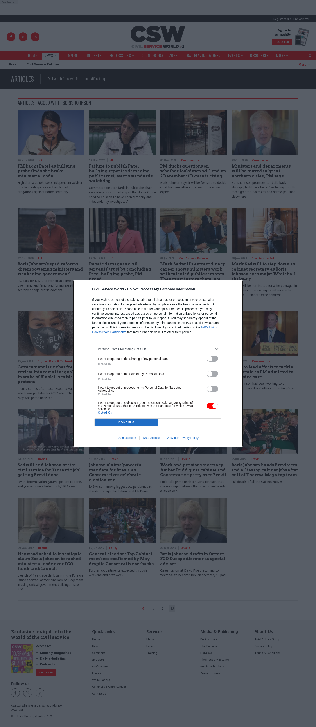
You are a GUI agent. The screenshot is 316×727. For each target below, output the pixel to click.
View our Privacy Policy (183, 438)
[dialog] (158, 363)
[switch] (212, 359)
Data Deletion (126, 438)
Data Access (151, 438)
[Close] (234, 289)
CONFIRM (126, 422)
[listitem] (158, 349)
